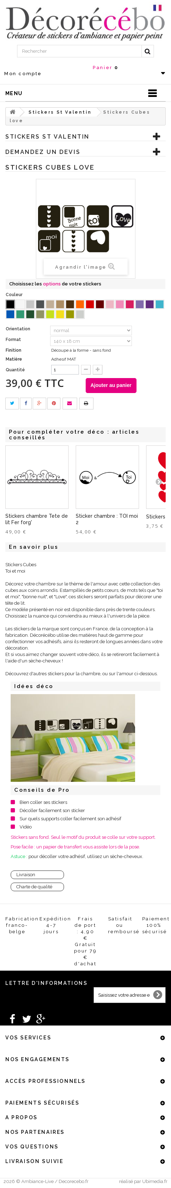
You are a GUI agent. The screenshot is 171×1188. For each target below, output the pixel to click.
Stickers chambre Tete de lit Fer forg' (36, 519)
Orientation (18, 328)
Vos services (28, 1037)
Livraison (25, 874)
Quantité (15, 369)
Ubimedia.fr (154, 1181)
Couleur (14, 294)
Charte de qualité (34, 886)
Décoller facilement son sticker (52, 810)
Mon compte (23, 73)
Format (14, 339)
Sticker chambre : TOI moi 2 (107, 519)
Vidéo (26, 827)
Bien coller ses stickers (43, 802)
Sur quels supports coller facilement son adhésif (70, 818)
